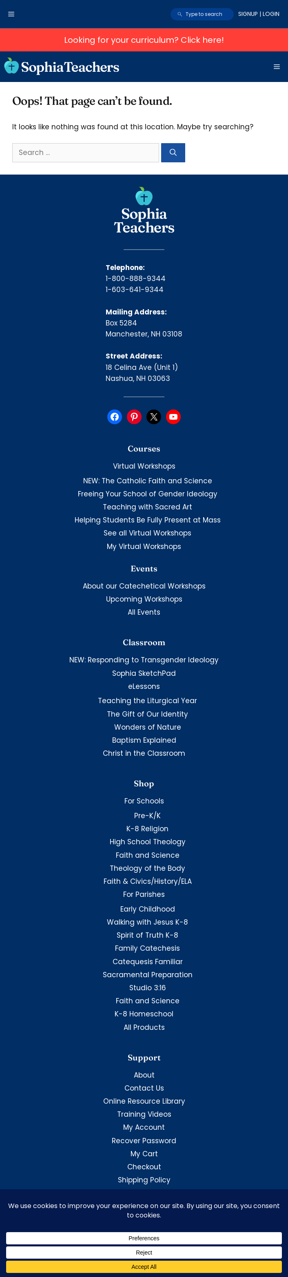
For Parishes (144, 894)
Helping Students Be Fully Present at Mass (148, 520)
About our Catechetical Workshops (144, 586)
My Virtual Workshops (144, 546)
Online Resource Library (144, 1101)
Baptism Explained (144, 740)
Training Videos (144, 1114)
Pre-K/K (147, 816)
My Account (144, 1127)
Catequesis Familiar (148, 962)
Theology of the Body (147, 868)
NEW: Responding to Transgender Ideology (144, 660)
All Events (144, 612)
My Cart (144, 1154)
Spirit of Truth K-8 (147, 935)
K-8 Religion (147, 829)
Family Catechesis (147, 948)
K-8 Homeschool (144, 1014)
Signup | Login (258, 14)
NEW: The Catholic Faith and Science (147, 481)
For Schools (144, 801)
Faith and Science (147, 855)
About (144, 1075)
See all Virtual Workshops (147, 533)
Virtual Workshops (144, 466)
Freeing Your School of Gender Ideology (147, 494)
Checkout (144, 1167)
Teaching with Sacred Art (147, 507)
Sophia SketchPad (144, 673)
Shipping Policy (144, 1180)
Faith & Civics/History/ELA (148, 881)
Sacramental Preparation (148, 975)
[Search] (173, 153)
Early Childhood (147, 909)
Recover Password (144, 1141)
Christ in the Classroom (144, 753)
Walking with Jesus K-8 (147, 922)
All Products (144, 1027)
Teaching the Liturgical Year (147, 701)
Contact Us (144, 1088)
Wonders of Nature (147, 727)
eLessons (144, 686)
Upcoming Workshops (144, 599)
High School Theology (148, 842)
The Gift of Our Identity (147, 714)
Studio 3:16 (147, 988)
